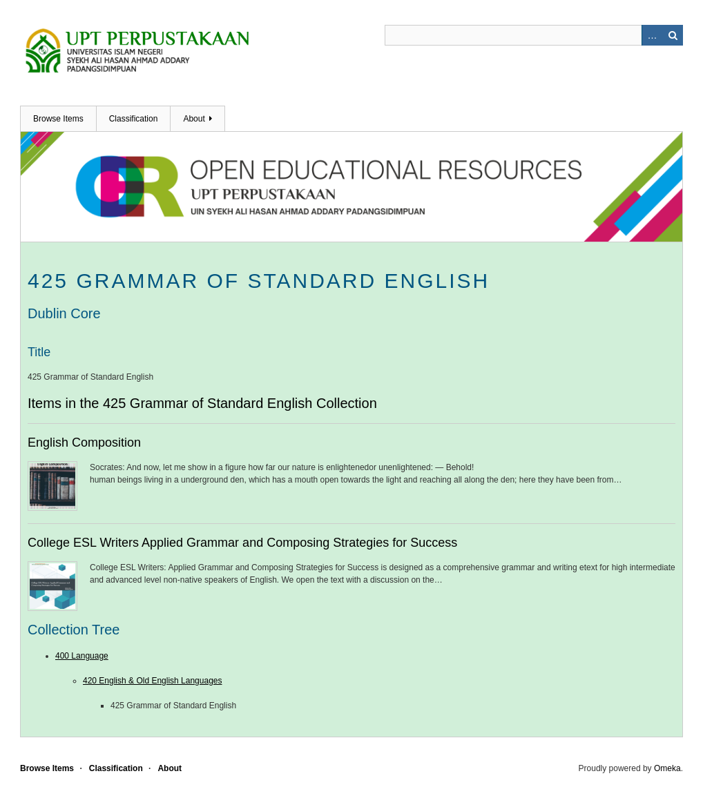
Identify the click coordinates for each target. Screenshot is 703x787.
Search (672, 35)
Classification (133, 119)
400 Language (81, 656)
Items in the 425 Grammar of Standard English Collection (202, 403)
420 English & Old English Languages (152, 681)
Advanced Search (652, 35)
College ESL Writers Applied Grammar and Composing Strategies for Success (242, 543)
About (193, 119)
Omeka (667, 768)
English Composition (84, 442)
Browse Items (58, 119)
